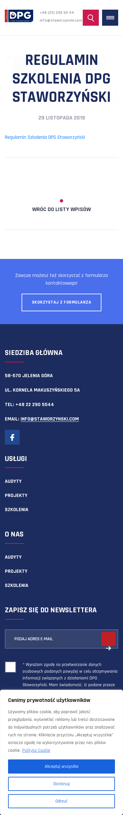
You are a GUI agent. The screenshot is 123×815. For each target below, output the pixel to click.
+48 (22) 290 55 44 (57, 12)
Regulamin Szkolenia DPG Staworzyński (45, 137)
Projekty (16, 495)
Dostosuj (61, 784)
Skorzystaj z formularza (61, 302)
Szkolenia (16, 509)
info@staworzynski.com (61, 20)
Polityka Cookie (36, 750)
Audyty (13, 481)
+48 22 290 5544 (34, 404)
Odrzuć (61, 801)
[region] (61, 752)
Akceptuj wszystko (62, 766)
